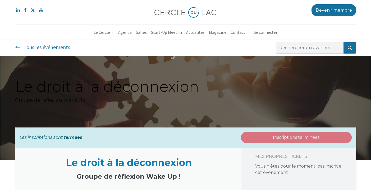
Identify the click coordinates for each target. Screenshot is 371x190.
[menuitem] (125, 32)
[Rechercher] (349, 48)
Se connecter (265, 32)
